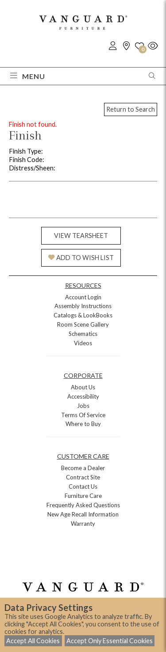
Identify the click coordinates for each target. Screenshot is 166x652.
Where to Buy (83, 423)
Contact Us (83, 486)
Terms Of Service (83, 414)
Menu (27, 76)
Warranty (83, 523)
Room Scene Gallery (83, 324)
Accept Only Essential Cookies (109, 640)
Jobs (83, 405)
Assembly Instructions (83, 305)
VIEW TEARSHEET (81, 235)
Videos (83, 343)
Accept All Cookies (33, 640)
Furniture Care (83, 495)
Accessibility (83, 396)
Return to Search (130, 109)
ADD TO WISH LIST (81, 257)
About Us (83, 387)
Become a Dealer (83, 467)
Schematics (83, 333)
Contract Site (83, 477)
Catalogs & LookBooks (83, 315)
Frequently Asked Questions (83, 505)
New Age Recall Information (83, 514)
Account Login (83, 297)
